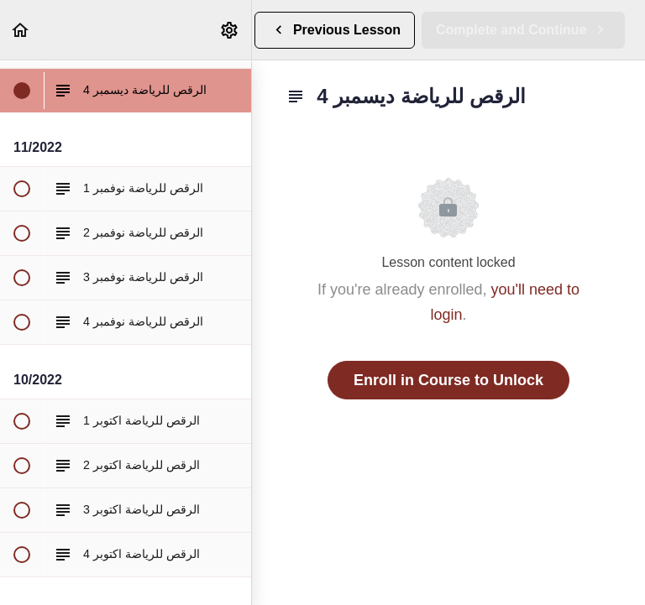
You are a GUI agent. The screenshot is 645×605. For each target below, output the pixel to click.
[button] (21, 30)
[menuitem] (230, 30)
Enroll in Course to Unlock (448, 380)
